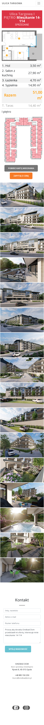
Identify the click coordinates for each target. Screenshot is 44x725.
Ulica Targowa (12, 3)
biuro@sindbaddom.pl (22, 678)
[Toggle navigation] (39, 3)
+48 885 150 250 (22, 675)
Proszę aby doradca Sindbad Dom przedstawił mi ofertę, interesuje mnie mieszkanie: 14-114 (22, 635)
